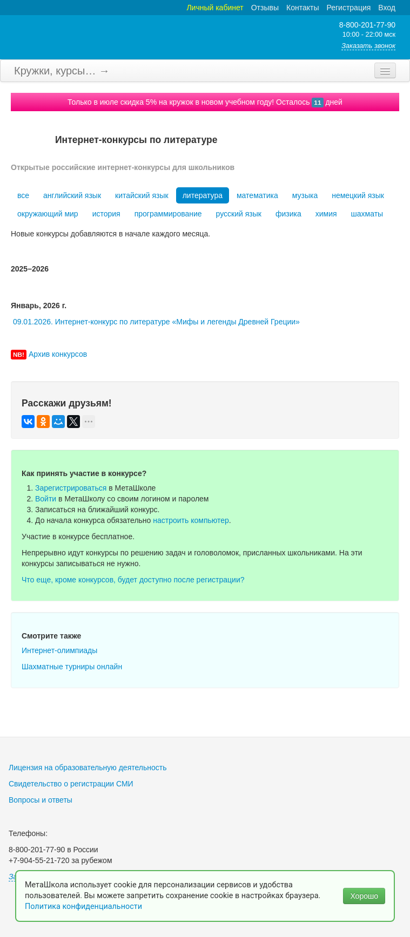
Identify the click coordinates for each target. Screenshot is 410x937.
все (23, 195)
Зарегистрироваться (70, 488)
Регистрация (348, 7)
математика (257, 195)
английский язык (72, 195)
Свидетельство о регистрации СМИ (71, 783)
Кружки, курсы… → (62, 71)
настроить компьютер (191, 520)
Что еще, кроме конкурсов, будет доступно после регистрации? (133, 579)
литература (203, 195)
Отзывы (265, 7)
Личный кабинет (214, 7)
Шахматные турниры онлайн (72, 666)
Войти (45, 498)
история (106, 213)
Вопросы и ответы (40, 800)
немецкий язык (358, 195)
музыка (305, 195)
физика (288, 213)
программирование (168, 213)
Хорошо (364, 896)
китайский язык (142, 195)
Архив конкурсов (58, 354)
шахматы (367, 213)
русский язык (238, 213)
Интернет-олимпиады (59, 650)
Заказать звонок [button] (368, 46)
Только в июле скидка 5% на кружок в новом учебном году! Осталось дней (205, 102)
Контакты (302, 7)
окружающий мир (47, 213)
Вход (386, 7)
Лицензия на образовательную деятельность (88, 767)
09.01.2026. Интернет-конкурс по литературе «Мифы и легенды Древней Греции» (156, 321)
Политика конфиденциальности (84, 906)
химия (326, 213)
